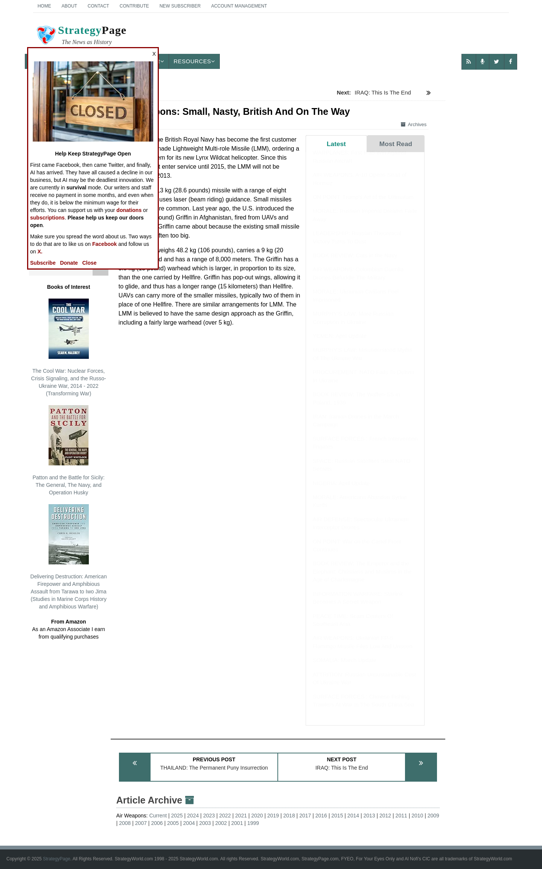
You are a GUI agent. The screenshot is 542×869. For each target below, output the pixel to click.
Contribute (134, 6)
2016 (321, 816)
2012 (385, 816)
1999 (253, 823)
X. (39, 252)
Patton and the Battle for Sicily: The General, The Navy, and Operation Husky (68, 450)
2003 (205, 823)
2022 (225, 816)
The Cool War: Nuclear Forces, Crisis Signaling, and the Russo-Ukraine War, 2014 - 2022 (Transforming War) (68, 347)
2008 (125, 823)
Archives (413, 124)
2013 (369, 816)
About (69, 6)
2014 (353, 816)
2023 (209, 816)
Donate (69, 263)
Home (44, 6)
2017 (305, 816)
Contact (98, 6)
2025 (177, 816)
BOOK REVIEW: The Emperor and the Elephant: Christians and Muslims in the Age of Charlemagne (362, 578)
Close (89, 263)
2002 (221, 823)
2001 (237, 823)
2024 (193, 816)
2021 (241, 816)
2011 (401, 816)
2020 (257, 816)
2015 (337, 816)
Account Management (239, 6)
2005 (173, 823)
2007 (141, 823)
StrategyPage (56, 858)
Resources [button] (194, 61)
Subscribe (43, 263)
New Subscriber (180, 6)
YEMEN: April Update (340, 343)
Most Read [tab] (395, 144)
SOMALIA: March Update (344, 667)
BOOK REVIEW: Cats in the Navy (355, 262)
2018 (289, 816)
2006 (157, 823)
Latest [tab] (336, 144)
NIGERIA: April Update (341, 490)
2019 (273, 816)
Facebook (104, 244)
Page (80, 36)
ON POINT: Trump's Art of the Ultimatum (363, 204)
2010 (417, 816)
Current (158, 816)
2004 (189, 823)
